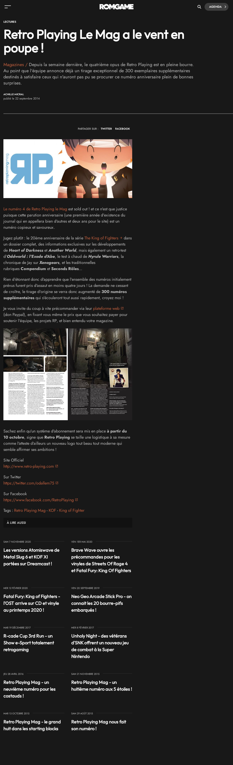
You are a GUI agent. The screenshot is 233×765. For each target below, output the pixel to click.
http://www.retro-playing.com (28, 466)
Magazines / (16, 64)
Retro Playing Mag (30, 510)
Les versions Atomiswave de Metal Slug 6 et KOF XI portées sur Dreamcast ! (31, 556)
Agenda (217, 7)
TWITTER (106, 129)
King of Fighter (71, 510)
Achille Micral (13, 94)
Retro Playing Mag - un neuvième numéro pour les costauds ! (29, 689)
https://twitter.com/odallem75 (28, 483)
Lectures (9, 22)
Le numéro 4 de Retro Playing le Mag (35, 209)
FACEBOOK (122, 129)
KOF (52, 510)
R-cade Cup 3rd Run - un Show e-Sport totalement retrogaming (28, 642)
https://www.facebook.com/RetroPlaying (38, 500)
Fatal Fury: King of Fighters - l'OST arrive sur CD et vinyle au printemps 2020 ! (31, 603)
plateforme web (106, 308)
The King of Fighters (101, 238)
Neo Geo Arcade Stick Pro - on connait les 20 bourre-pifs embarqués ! (101, 603)
